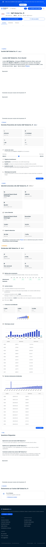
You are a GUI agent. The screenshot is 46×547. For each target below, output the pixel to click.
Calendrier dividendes (5, 522)
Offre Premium (27, 526)
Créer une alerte (34, 19)
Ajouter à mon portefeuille (11, 19)
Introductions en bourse (6, 528)
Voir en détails (39, 178)
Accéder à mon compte (35, 8)
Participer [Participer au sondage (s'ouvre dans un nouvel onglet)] (23, 4)
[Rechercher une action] (16, 8)
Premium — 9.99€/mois (7, 514)
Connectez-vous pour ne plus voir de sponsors (14, 92)
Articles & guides (27, 524)
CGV (35, 543)
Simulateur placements (29, 522)
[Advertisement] (23, 36)
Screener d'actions (5, 520)
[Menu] (43, 8)
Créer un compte (4, 535)
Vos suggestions (4, 537)
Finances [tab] (17, 22)
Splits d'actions (4, 526)
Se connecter (4, 533)
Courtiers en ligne (27, 520)
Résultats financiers (5, 524)
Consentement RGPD (41, 543)
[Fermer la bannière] (44, 3)
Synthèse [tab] (4, 22)
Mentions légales (30, 543)
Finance (29, 15)
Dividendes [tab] (10, 22)
